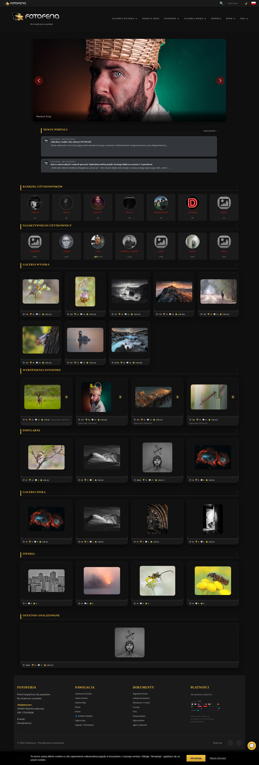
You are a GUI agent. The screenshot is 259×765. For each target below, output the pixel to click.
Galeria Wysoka (123, 18)
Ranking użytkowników (43, 186)
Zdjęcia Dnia (151, 18)
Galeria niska (34, 492)
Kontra (77, 711)
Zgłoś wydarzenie (140, 725)
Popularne (31, 430)
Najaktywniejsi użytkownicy (47, 225)
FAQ (135, 711)
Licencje (136, 707)
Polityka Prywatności (141, 698)
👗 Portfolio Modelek (83, 716)
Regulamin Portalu (140, 694)
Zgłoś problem (138, 720)
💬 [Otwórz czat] (251, 746)
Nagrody (170, 18)
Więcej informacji (218, 758)
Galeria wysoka (36, 264)
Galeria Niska (194, 18)
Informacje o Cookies (141, 702)
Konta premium (139, 716)
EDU (242, 18)
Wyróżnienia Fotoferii (42, 370)
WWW (229, 18)
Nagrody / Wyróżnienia (84, 725)
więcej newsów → (210, 131)
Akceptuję (196, 758)
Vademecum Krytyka (83, 694)
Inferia (216, 18)
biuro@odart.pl (24, 723)
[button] (136, 19)
